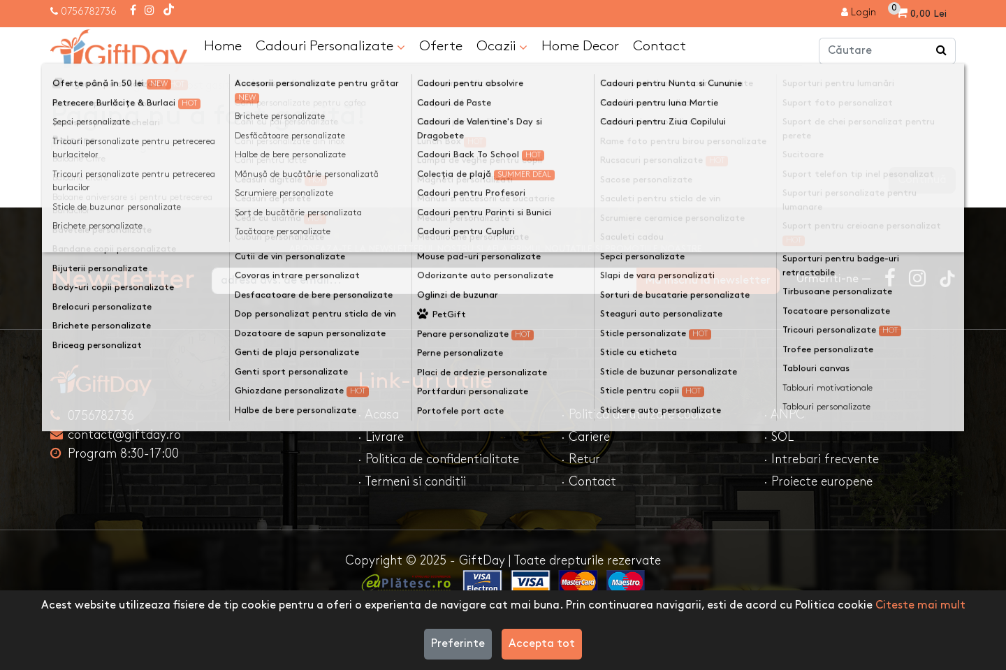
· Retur (580, 459)
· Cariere (585, 437)
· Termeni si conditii (412, 482)
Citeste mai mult (920, 605)
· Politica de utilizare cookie (637, 415)
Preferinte (458, 644)
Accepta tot (542, 644)
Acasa (79, 85)
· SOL (779, 437)
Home (223, 46)
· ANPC (784, 415)
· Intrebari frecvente (821, 459)
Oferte (440, 46)
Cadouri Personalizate (330, 47)
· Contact (588, 482)
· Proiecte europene (818, 482)
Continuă (922, 180)
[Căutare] (942, 51)
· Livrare (381, 437)
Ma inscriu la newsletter (708, 280)
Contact (659, 46)
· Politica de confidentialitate (438, 459)
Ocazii (501, 47)
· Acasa (378, 415)
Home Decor (580, 46)
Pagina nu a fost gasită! (180, 85)
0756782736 (89, 11)
